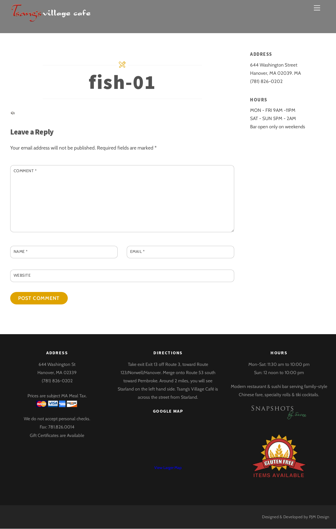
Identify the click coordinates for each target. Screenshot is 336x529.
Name (21, 251)
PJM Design (319, 516)
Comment (25, 170)
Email (137, 251)
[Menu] (317, 8)
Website (22, 275)
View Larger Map (168, 468)
